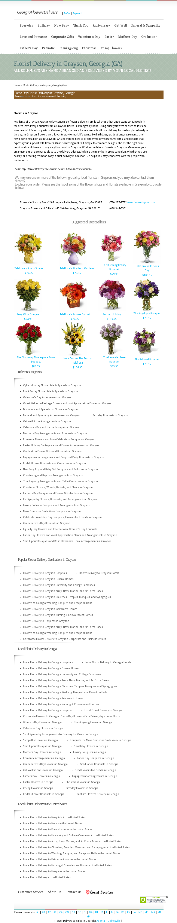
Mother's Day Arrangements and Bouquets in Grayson (55, 433)
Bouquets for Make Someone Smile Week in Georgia (100, 740)
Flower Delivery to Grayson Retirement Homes (50, 609)
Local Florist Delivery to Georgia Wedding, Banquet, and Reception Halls (65, 692)
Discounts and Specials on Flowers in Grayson (50, 409)
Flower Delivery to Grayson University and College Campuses (59, 585)
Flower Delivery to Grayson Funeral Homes (48, 579)
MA (153, 912)
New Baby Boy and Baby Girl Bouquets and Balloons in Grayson (60, 469)
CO (67, 912)
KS (122, 912)
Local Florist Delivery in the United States (47, 877)
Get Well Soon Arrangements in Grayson (47, 421)
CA (60, 912)
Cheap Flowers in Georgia (38, 788)
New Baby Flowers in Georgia (91, 746)
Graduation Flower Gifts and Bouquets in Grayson (52, 451)
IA (117, 912)
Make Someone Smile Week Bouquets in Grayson (52, 511)
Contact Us (73, 892)
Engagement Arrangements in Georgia (94, 776)
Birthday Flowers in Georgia (82, 788)
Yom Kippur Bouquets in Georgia (42, 746)
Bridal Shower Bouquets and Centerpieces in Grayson (54, 463)
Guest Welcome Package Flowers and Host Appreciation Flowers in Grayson (67, 403)
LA (134, 912)
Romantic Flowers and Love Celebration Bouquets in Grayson (59, 439)
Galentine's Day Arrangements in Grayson (47, 397)
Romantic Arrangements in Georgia (44, 758)
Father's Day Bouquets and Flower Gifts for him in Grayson (58, 493)
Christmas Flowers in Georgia (83, 782)
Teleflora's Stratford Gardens (76, 268)
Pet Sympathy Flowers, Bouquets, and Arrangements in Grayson (60, 499)
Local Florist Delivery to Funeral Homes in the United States (57, 829)
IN (112, 912)
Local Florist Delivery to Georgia (103, 710)
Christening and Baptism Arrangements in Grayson (53, 475)
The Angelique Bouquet (146, 313)
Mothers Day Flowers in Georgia (42, 752)
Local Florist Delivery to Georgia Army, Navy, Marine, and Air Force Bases (66, 680)
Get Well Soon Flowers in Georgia (43, 770)
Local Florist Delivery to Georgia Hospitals (48, 662)
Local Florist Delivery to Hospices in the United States (54, 871)
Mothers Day (127, 36)
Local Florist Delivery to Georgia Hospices (47, 710)
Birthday (43, 25)
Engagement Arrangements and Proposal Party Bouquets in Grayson (63, 457)
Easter (109, 36)
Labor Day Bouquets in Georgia (95, 758)
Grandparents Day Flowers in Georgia (45, 764)
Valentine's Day (89, 36)
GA (90, 912)
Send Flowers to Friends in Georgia (95, 770)
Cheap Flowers (111, 48)
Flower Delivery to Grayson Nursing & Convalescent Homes (58, 615)
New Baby (61, 25)
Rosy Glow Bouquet (28, 314)
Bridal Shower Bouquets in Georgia (43, 794)
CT (73, 912)
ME (140, 912)
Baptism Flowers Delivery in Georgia (98, 794)
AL (37, 912)
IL (107, 912)
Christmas (89, 48)
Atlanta (101, 920)
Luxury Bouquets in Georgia (89, 752)
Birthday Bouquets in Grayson (110, 415)
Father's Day (29, 48)
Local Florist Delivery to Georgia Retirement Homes (53, 698)
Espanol (77, 13)
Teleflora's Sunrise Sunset (74, 314)
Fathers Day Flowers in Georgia (41, 776)
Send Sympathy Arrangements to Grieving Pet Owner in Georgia (60, 734)
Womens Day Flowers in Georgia (42, 722)
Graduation (149, 36)
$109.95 (147, 275)
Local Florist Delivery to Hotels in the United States (52, 823)
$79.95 (29, 273)
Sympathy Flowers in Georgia (40, 740)
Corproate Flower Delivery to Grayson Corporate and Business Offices (64, 639)
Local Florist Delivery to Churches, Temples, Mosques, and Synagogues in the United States (76, 847)
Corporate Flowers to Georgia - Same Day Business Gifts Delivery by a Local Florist (71, 716)
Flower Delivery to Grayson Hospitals (45, 573)
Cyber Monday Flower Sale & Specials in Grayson (52, 385)
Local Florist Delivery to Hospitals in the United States (54, 817)
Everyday (26, 25)
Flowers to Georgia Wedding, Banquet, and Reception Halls (57, 603)
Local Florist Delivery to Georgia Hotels (108, 662)
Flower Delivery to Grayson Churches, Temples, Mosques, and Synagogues (67, 597)
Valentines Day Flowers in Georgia (43, 728)
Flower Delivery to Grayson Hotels (99, 573)
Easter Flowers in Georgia (38, 782)
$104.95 (77, 367)
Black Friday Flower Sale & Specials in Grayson (50, 391)
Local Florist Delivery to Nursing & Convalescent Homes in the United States (67, 865)
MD (147, 912)
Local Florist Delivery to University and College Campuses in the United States (68, 835)
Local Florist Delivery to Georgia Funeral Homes (51, 668)
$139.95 (112, 319)
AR (55, 912)
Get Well (120, 25)
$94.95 (28, 319)
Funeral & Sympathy (145, 25)
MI (159, 912)
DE (79, 912)
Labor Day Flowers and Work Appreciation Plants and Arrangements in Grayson (70, 535)
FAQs (67, 13)
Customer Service (30, 892)
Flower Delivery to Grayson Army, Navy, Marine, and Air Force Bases (63, 591)
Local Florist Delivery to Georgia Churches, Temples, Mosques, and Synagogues (70, 686)
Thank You (80, 25)
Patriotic (48, 48)
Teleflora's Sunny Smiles (28, 268)
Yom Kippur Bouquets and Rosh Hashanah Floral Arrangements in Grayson (67, 541)
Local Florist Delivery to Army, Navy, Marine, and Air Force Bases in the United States (72, 841)
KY (128, 912)
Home (17, 85)
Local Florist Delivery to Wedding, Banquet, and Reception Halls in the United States (71, 853)
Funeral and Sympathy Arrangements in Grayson (51, 415)
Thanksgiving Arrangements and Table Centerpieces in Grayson (60, 481)
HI (96, 912)
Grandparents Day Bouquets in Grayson (46, 523)
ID (102, 912)
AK (43, 912)
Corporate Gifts (62, 36)
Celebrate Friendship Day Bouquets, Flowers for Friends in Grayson (62, 517)
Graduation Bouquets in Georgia (99, 764)
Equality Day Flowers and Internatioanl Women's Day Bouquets (60, 529)
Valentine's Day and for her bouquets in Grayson (51, 427)
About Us (54, 892)
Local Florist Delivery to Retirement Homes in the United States (59, 859)
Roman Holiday (112, 314)
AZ (49, 912)
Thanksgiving (68, 48)
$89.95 (36, 366)
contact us (26, 96)
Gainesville (114, 920)
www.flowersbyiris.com (141, 202)
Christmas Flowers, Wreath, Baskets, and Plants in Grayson (58, 487)
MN (89, 916)
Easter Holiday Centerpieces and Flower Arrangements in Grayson (61, 445)
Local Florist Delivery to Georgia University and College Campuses (62, 674)
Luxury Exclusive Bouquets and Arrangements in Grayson (56, 505)
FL (85, 912)
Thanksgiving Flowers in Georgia (93, 722)
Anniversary (101, 25)
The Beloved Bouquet (146, 359)
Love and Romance (33, 36)
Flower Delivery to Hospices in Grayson (46, 621)
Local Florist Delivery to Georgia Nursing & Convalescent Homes (61, 704)
